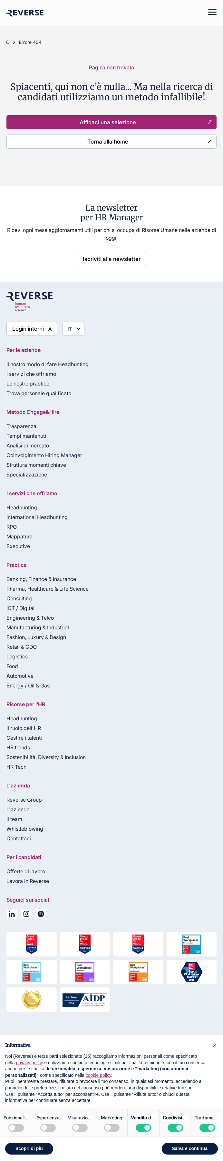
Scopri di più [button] (29, 1148)
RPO (11, 527)
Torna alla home (107, 141)
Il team (14, 819)
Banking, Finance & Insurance (41, 579)
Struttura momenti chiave (36, 465)
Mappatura (19, 536)
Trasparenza (21, 426)
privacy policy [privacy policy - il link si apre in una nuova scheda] (29, 1062)
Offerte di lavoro (25, 871)
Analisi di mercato (27, 445)
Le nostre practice (27, 383)
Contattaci (18, 838)
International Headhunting (37, 517)
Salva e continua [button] (190, 1148)
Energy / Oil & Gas (28, 685)
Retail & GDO (21, 647)
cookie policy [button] (98, 1075)
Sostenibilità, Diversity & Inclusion (46, 757)
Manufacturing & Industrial (37, 627)
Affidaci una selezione (108, 122)
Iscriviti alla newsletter (112, 259)
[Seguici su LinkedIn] (11, 915)
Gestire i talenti (24, 738)
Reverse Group (24, 799)
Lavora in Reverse (27, 881)
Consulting (19, 598)
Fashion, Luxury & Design (36, 637)
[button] (214, 1045)
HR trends (18, 747)
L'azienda (18, 809)
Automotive (20, 676)
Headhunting (21, 507)
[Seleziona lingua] (73, 329)
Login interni (28, 328)
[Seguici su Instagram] (26, 915)
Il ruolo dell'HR (23, 728)
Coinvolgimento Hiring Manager (44, 455)
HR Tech (16, 767)
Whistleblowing (24, 829)
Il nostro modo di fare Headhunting (47, 364)
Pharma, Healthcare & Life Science (47, 589)
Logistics (17, 656)
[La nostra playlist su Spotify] (40, 915)
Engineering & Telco (30, 618)
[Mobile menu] (209, 12)
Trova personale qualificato (38, 393)
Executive (18, 546)
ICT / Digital (20, 608)
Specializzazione (26, 474)
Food (12, 666)
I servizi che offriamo (31, 374)
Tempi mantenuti (26, 436)
